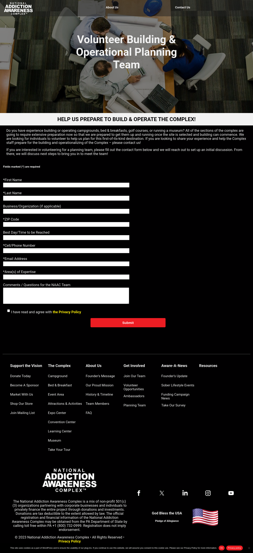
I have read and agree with (42, 312)
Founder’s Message (100, 376)
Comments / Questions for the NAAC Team (37, 285)
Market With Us (21, 394)
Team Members (97, 404)
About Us (112, 7)
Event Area (56, 394)
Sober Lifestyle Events (177, 385)
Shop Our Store (21, 404)
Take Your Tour (59, 450)
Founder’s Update (174, 376)
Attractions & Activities (65, 404)
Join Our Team (134, 376)
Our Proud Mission (99, 385)
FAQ (89, 413)
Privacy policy (234, 548)
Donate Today (20, 376)
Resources (208, 365)
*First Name (12, 180)
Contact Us (182, 7)
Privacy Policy (69, 541)
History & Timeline (99, 394)
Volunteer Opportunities (134, 387)
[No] (249, 548)
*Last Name (12, 193)
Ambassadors (134, 396)
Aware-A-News (174, 365)
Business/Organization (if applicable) (32, 206)
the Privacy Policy (67, 312)
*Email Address (15, 259)
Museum (54, 440)
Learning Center (60, 431)
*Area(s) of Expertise (19, 272)
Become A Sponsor (24, 385)
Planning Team (135, 405)
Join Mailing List (22, 413)
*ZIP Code (11, 219)
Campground (57, 376)
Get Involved (134, 365)
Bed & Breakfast (60, 385)
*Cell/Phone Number (19, 245)
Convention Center (62, 422)
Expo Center (57, 413)
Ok (221, 548)
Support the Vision (26, 365)
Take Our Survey (173, 405)
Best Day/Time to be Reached (26, 232)
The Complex (59, 365)
